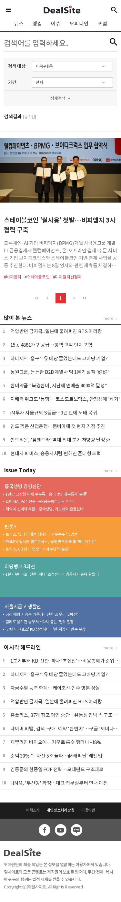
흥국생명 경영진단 (23, 486)
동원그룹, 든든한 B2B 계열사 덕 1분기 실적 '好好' (59, 372)
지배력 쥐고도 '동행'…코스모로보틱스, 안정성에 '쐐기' (65, 399)
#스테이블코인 (37, 277)
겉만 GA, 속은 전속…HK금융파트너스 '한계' (39, 501)
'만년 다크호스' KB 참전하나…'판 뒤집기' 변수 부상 (45, 629)
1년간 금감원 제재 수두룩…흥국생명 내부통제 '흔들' (46, 494)
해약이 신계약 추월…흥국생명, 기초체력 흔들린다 (44, 509)
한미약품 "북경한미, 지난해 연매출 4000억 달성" (58, 386)
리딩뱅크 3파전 (20, 566)
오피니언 (78, 23)
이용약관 (88, 810)
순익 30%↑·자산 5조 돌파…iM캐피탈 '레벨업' (57, 756)
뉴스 (19, 23)
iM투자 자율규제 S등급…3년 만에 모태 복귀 (53, 413)
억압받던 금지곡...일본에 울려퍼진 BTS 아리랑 (56, 331)
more (109, 318)
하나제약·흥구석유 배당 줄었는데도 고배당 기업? (59, 358)
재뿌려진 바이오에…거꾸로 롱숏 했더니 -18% (55, 742)
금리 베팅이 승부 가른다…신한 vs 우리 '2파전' (41, 614)
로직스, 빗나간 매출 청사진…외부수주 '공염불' (41, 534)
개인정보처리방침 (60, 810)
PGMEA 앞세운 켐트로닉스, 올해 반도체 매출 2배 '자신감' (50, 542)
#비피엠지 (12, 277)
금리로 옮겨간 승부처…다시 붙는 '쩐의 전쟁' (40, 622)
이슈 (56, 23)
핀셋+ (10, 526)
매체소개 (33, 810)
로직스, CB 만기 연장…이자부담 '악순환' (37, 549)
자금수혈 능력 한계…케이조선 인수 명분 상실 (55, 688)
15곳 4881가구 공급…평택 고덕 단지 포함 (51, 345)
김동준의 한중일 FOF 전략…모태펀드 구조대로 (57, 769)
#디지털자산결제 (67, 277)
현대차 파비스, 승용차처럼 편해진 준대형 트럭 (55, 453)
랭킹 (37, 23)
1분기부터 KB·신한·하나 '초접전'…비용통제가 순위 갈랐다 (52, 574)
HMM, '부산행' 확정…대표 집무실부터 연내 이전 (58, 783)
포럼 (102, 23)
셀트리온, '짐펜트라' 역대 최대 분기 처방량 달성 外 (60, 440)
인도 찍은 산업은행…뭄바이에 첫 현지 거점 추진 (57, 426)
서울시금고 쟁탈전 (23, 606)
